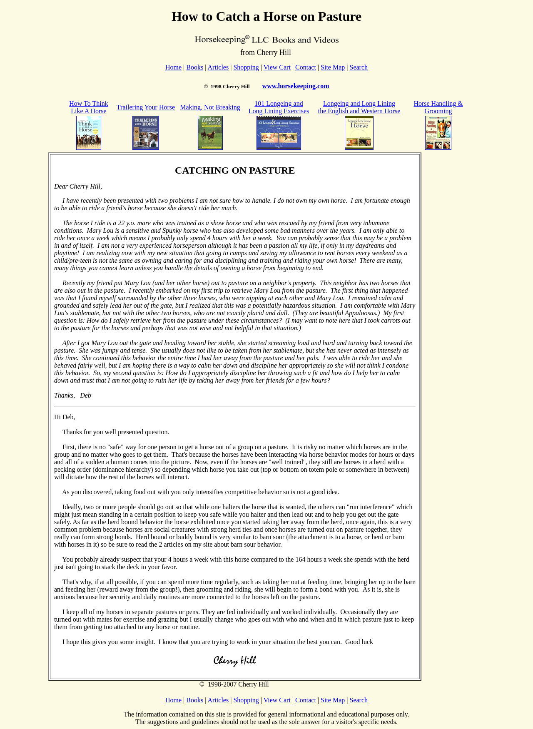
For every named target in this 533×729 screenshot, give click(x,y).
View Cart (277, 67)
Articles (218, 67)
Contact (305, 67)
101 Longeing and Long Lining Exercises (279, 107)
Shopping (246, 67)
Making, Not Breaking (210, 107)
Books (194, 67)
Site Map (333, 67)
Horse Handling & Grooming (438, 107)
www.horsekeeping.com (295, 86)
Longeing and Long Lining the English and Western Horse (359, 107)
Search (358, 67)
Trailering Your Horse (146, 107)
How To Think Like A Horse (88, 107)
